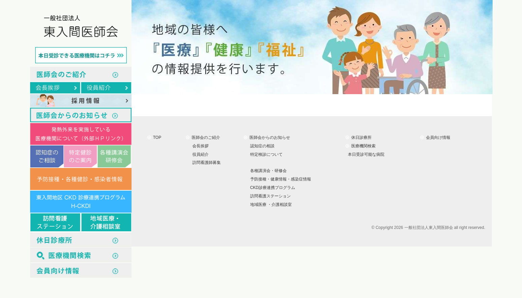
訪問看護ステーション (269, 196)
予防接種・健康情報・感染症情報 (279, 179)
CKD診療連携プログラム (271, 187)
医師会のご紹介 (203, 137)
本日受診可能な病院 (365, 154)
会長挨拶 (199, 146)
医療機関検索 (361, 146)
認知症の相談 (261, 146)
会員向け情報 (435, 137)
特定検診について (265, 154)
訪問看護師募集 (205, 162)
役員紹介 (199, 154)
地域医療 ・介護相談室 (270, 204)
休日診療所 (359, 137)
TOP (154, 137)
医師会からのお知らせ (267, 137)
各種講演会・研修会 (267, 170)
